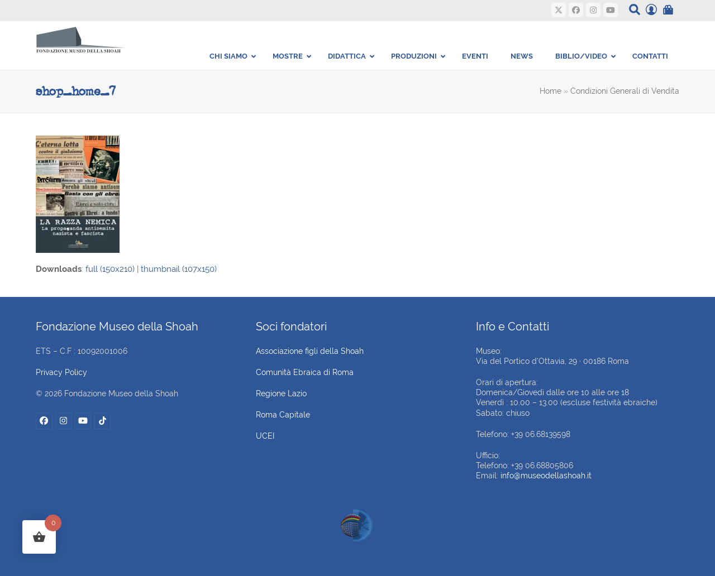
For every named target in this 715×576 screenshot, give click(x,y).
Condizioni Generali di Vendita (624, 91)
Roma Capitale (283, 414)
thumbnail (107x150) (179, 269)
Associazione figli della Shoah (310, 351)
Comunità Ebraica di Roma (305, 372)
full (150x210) (110, 269)
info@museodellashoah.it (546, 475)
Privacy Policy (61, 372)
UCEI (265, 435)
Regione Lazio (281, 393)
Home (550, 91)
